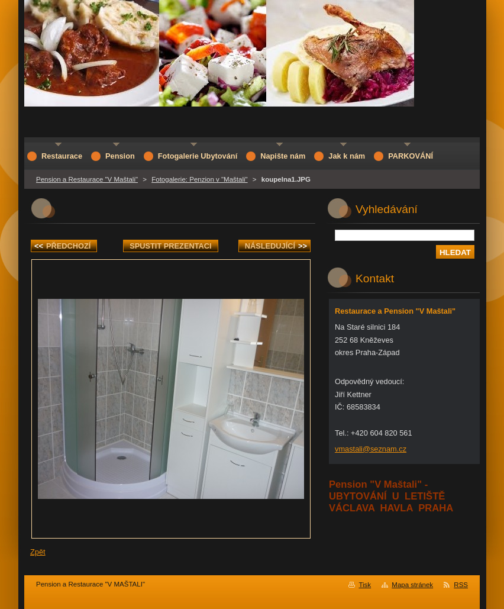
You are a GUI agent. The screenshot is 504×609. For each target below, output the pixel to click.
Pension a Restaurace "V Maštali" (87, 179)
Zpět (38, 551)
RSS (461, 584)
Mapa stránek (412, 584)
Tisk (364, 584)
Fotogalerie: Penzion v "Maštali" (199, 179)
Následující (276, 245)
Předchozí (62, 245)
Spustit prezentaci (170, 245)
